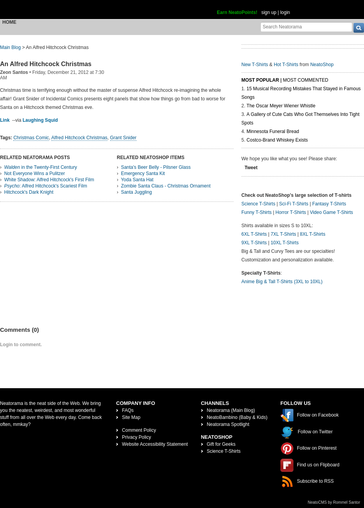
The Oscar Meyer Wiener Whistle (280, 106)
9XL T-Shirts (254, 242)
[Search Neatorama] (306, 27)
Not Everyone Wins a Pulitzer (34, 173)
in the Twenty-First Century (40, 167)
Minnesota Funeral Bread (272, 131)
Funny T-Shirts (256, 212)
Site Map (131, 417)
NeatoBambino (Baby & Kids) (237, 417)
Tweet (250, 167)
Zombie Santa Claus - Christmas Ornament (166, 186)
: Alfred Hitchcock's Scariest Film (45, 186)
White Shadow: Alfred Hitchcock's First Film (49, 179)
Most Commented (305, 80)
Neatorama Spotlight (228, 424)
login (285, 12)
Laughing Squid (40, 120)
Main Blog (10, 47)
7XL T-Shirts (283, 234)
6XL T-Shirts (254, 234)
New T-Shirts (254, 64)
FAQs (128, 410)
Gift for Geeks (221, 444)
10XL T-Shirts (285, 242)
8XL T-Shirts (312, 234)
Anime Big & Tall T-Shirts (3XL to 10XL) (282, 281)
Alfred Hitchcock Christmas (79, 137)
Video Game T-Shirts (331, 212)
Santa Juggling (136, 192)
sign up (268, 12)
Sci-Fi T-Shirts (293, 204)
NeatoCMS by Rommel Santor (334, 502)
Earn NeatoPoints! (237, 12)
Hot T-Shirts (286, 64)
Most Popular (260, 80)
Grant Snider (123, 137)
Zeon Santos (14, 72)
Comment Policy (139, 430)
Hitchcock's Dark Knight (28, 192)
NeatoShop (322, 64)
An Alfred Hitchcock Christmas (45, 64)
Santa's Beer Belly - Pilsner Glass (156, 167)
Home (9, 22)
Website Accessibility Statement (155, 444)
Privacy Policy (136, 437)
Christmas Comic (31, 137)
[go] (358, 28)
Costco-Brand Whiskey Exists (277, 140)
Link (5, 120)
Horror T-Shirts (291, 212)
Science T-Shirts (258, 204)
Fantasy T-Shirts (329, 204)
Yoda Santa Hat (137, 179)
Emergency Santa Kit (143, 173)
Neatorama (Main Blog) (231, 410)
